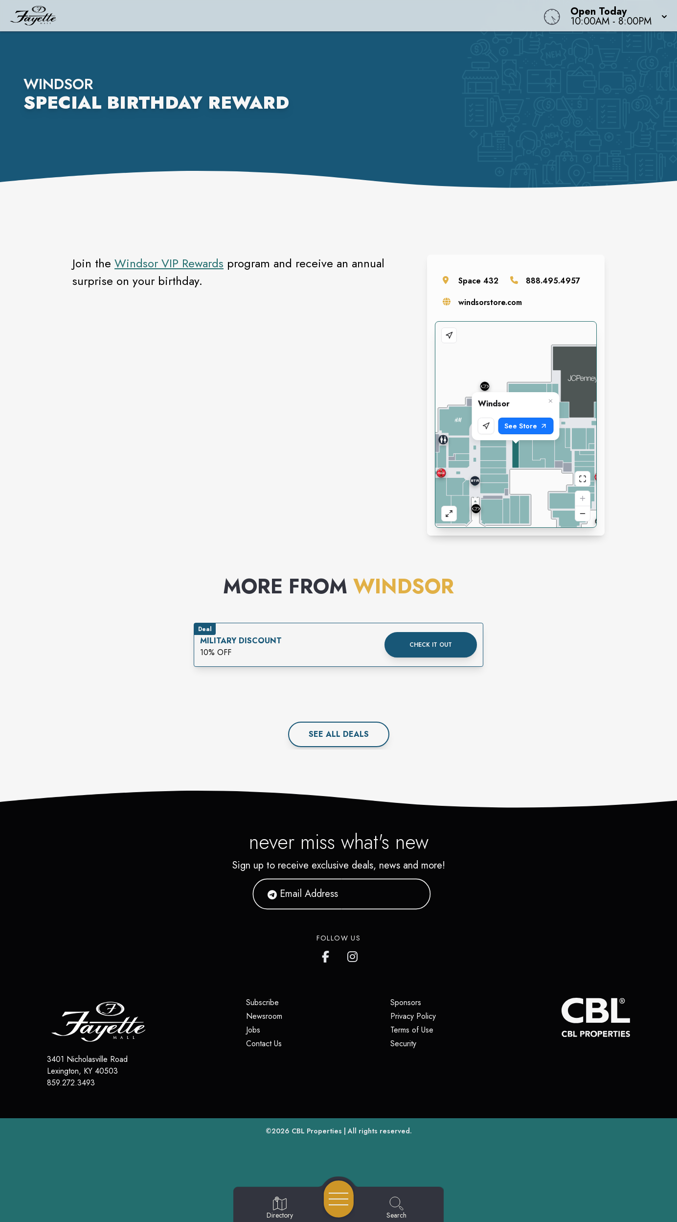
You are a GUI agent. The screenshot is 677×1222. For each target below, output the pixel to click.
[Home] (256, 15)
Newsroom (264, 1016)
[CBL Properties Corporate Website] (561, 1017)
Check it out (430, 644)
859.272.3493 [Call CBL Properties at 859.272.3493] (71, 1082)
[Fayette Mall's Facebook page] (328, 955)
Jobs (253, 1029)
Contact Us (264, 1043)
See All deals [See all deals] (339, 734)
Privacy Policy (413, 1016)
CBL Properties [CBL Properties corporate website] (317, 1131)
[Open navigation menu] (338, 1199)
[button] (616, 15)
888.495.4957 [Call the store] (553, 280)
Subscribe (262, 1002)
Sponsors (405, 1002)
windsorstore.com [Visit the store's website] (490, 302)
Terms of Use (411, 1029)
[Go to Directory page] (280, 1208)
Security (403, 1043)
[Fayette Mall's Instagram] (353, 955)
